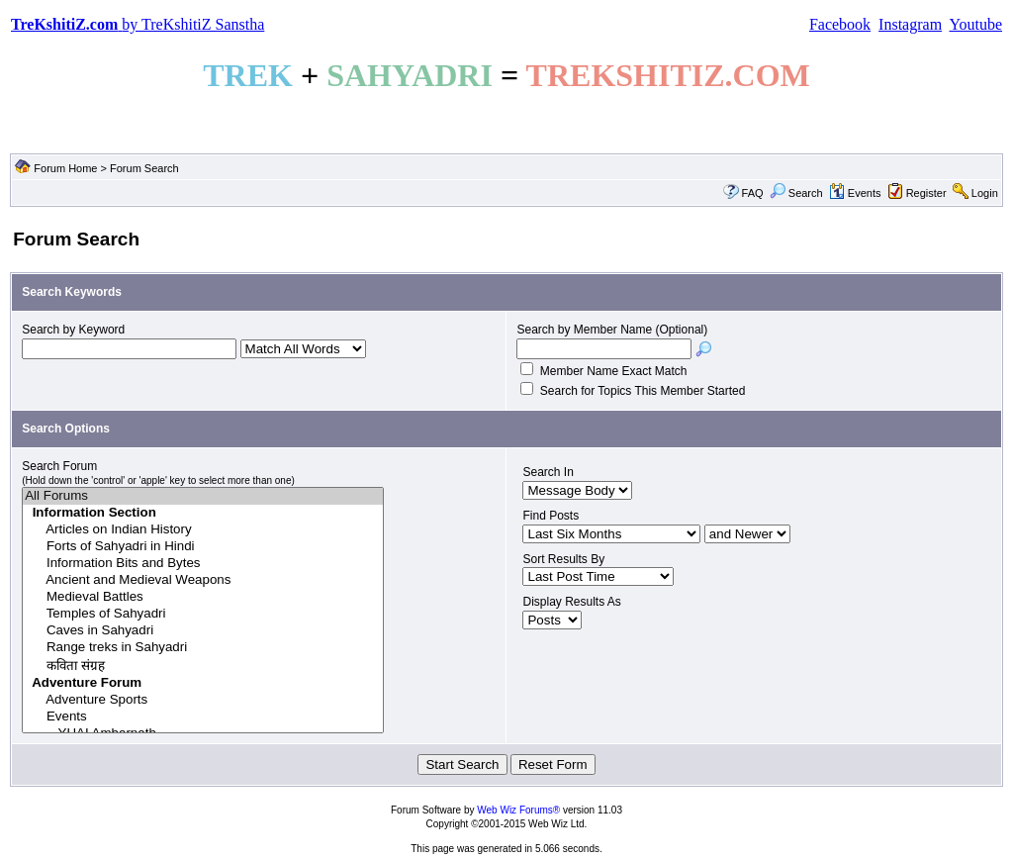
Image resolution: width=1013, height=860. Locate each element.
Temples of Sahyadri (203, 614)
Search (796, 193)
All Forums (203, 496)
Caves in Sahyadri (203, 630)
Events (855, 193)
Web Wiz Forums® (518, 810)
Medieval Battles (203, 597)
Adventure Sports (203, 700)
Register (926, 193)
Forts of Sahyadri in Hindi (203, 546)
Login (984, 193)
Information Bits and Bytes (203, 563)
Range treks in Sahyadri (203, 647)
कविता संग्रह (203, 665)
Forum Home (65, 168)
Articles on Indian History (203, 530)
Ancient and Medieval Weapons (203, 580)
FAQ (753, 193)
